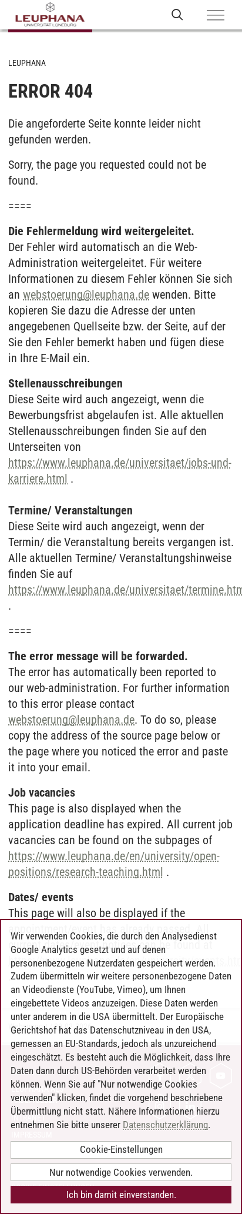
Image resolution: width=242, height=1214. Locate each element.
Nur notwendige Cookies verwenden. (121, 1172)
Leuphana (27, 63)
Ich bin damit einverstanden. (121, 1194)
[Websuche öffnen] (177, 14)
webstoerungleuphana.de (86, 294)
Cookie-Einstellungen (121, 1149)
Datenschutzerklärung (165, 1125)
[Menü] (215, 16)
